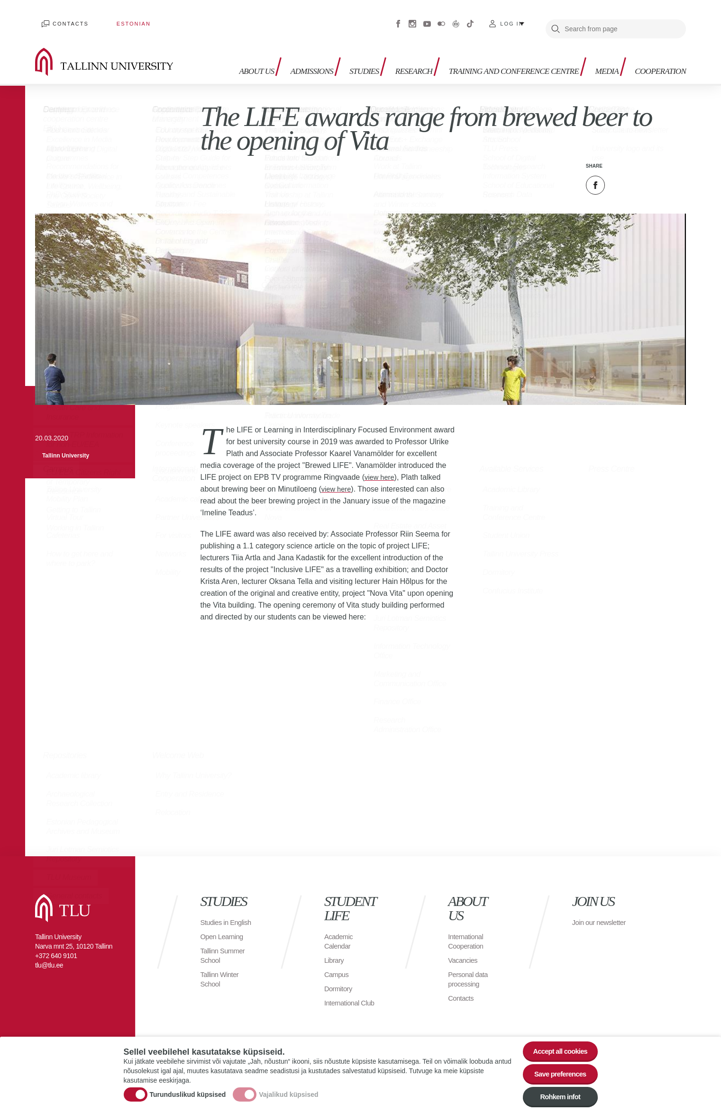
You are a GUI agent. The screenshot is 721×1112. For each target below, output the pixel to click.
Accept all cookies (555, 1043)
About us (215, 52)
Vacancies (464, 950)
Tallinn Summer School (224, 955)
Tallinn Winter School (221, 978)
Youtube (427, 19)
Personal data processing (470, 969)
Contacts (64, 19)
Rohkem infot (556, 1095)
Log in (511, 19)
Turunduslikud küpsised (188, 1090)
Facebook (398, 19)
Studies (336, 48)
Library (335, 950)
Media (597, 48)
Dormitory (339, 979)
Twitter (619, 175)
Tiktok (470, 19)
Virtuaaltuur (456, 19)
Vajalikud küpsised (288, 1090)
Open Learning (223, 936)
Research (389, 48)
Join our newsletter (588, 917)
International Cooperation (467, 931)
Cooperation (656, 48)
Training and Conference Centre (484, 52)
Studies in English (215, 917)
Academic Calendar (340, 931)
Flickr (441, 19)
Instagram (412, 19)
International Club (343, 997)
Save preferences (556, 1069)
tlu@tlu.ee (49, 955)
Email (642, 175)
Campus (337, 964)
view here (381, 467)
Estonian (115, 19)
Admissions (279, 48)
